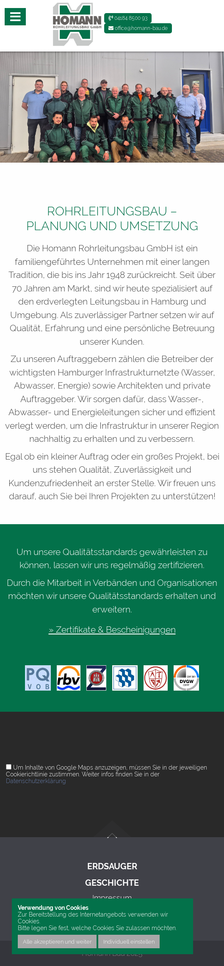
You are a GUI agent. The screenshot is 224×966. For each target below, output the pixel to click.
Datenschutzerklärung (36, 781)
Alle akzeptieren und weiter (57, 941)
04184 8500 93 (127, 18)
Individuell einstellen (129, 941)
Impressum (112, 897)
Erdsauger (112, 866)
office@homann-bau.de (138, 28)
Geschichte (112, 883)
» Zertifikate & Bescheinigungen (112, 629)
